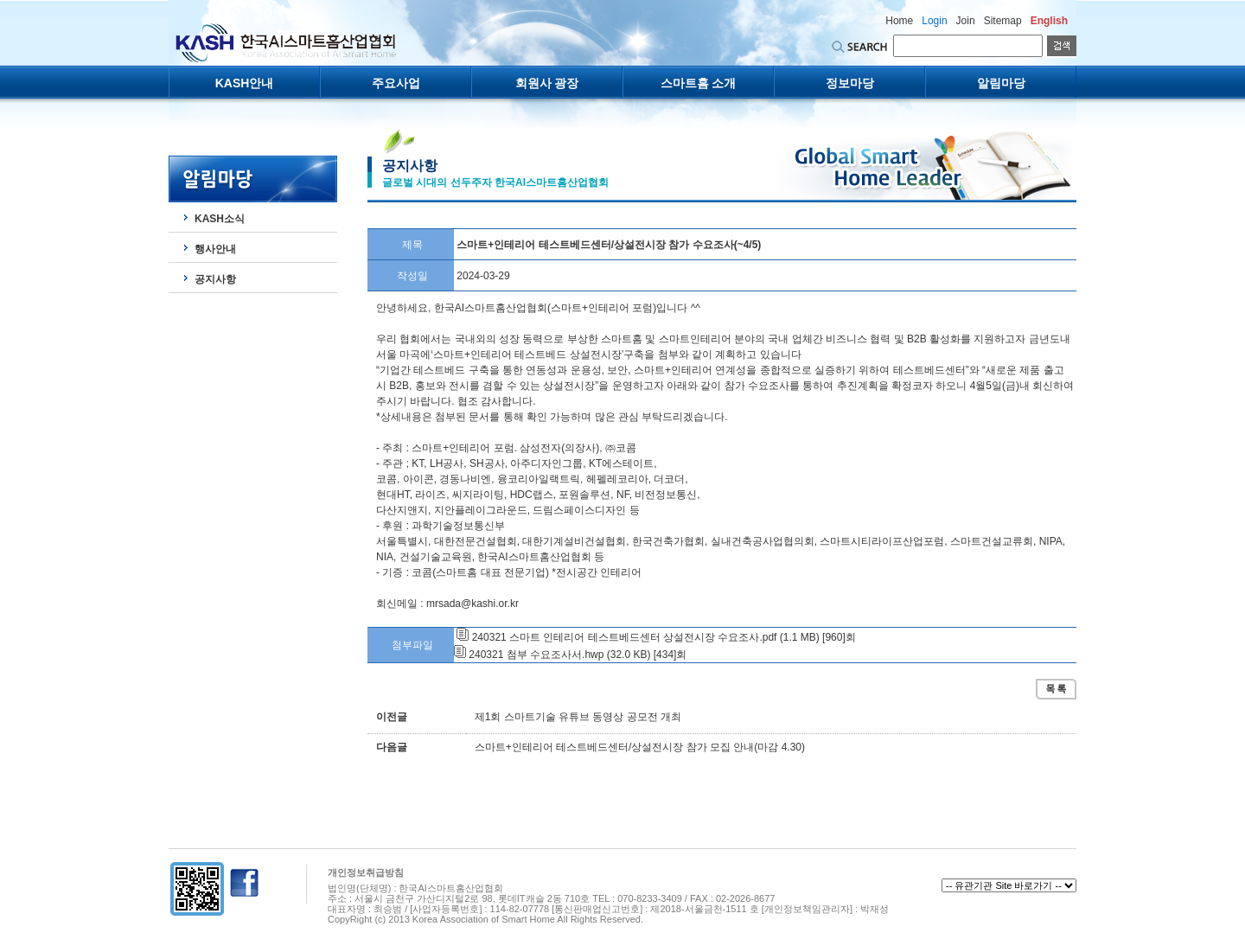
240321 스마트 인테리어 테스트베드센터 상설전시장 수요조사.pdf (624, 637)
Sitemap (1003, 21)
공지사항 (215, 279)
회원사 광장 (547, 83)
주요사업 (396, 83)
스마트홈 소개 (699, 83)
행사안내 (215, 249)
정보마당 (850, 83)
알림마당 (1001, 83)
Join (965, 21)
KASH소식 (220, 219)
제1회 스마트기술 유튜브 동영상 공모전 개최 (578, 717)
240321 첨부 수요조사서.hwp (536, 655)
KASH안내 (244, 83)
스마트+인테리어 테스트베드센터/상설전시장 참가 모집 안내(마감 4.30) (640, 747)
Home (899, 21)
